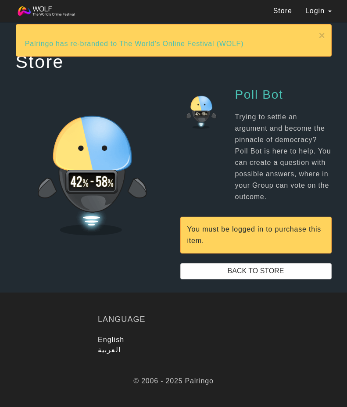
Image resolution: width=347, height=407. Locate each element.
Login (318, 10)
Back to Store (256, 271)
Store (282, 10)
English (111, 339)
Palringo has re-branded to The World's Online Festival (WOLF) (134, 43)
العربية (109, 349)
